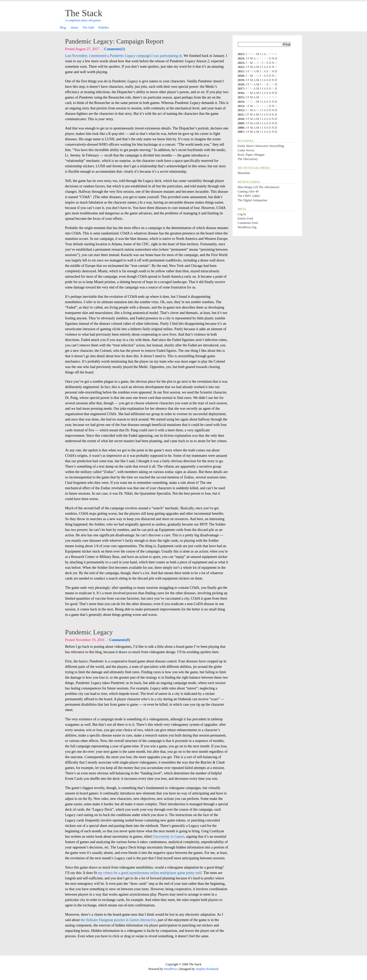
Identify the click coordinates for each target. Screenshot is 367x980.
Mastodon (244, 173)
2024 (241, 58)
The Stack (84, 13)
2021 (241, 71)
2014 (241, 101)
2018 (241, 84)
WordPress (170, 969)
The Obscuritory (248, 159)
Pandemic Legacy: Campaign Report (114, 41)
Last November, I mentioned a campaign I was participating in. (124, 56)
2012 (241, 110)
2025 (241, 54)
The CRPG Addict (249, 196)
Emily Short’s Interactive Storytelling (261, 146)
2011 (241, 114)
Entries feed (245, 218)
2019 (241, 80)
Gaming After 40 (248, 191)
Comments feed (248, 223)
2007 (241, 132)
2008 (241, 127)
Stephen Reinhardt (207, 969)
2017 (241, 88)
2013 (241, 106)
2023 (241, 63)
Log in (242, 214)
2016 (241, 93)
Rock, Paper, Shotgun (251, 154)
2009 (241, 123)
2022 (241, 67)
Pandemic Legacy (89, 632)
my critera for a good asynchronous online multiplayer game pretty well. (150, 873)
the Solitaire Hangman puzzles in (118, 920)
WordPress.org (247, 227)
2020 (241, 75)
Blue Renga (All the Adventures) (258, 187)
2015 (241, 97)
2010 (241, 119)
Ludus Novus (246, 150)
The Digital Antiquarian (252, 200)
